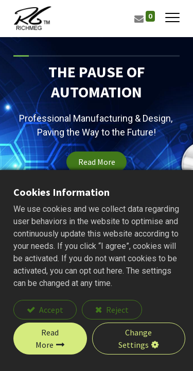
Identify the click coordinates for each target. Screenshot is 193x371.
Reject (116, 310)
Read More (96, 162)
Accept (50, 310)
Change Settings (135, 338)
